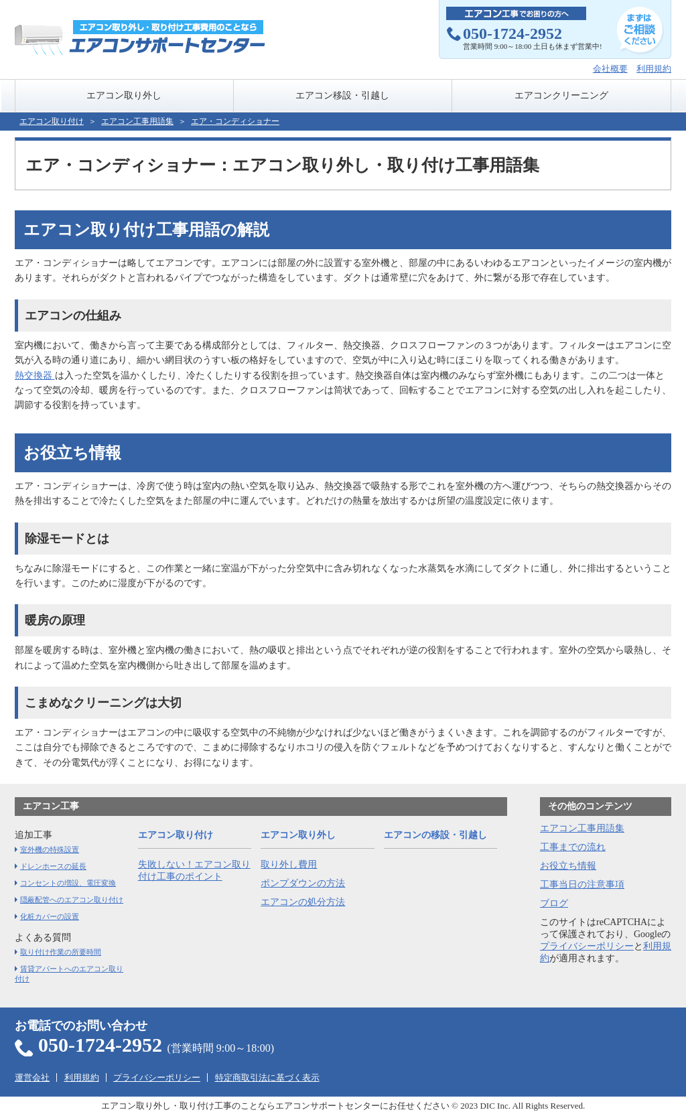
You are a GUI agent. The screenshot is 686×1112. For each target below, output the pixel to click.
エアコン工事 (51, 806)
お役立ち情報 (568, 866)
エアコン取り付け (51, 121)
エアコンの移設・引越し (435, 835)
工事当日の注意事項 (582, 885)
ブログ (554, 903)
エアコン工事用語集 (582, 828)
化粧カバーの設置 (49, 916)
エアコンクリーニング (561, 95)
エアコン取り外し (123, 95)
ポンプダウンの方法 (303, 883)
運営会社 (32, 1077)
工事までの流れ (573, 847)
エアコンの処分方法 (303, 902)
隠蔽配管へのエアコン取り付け (71, 900)
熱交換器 (35, 375)
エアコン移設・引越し (342, 95)
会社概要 (610, 69)
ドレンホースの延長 (53, 866)
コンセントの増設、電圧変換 (68, 883)
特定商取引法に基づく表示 (267, 1077)
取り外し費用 (289, 864)
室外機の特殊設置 (49, 849)
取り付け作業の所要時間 (60, 952)
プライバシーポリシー (587, 946)
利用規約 (653, 69)
